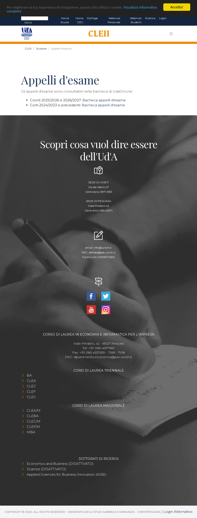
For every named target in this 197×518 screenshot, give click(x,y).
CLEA (31, 381)
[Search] (34, 18)
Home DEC (79, 20)
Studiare (41, 48)
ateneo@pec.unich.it (102, 252)
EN (172, 18)
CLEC (31, 386)
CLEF (31, 391)
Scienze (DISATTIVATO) (46, 469)
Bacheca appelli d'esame (104, 100)
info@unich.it (103, 247)
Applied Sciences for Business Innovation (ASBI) (66, 474)
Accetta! (176, 7)
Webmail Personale (114, 20)
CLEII (28, 48)
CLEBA (33, 416)
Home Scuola (64, 20)
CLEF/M (33, 427)
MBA (31, 432)
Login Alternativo (178, 511)
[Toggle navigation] (171, 33)
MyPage (92, 18)
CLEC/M (33, 421)
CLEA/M (33, 410)
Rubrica (150, 18)
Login (162, 18)
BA (29, 375)
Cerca (28, 22)
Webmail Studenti (136, 20)
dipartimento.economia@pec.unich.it (103, 357)
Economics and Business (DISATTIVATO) (60, 463)
